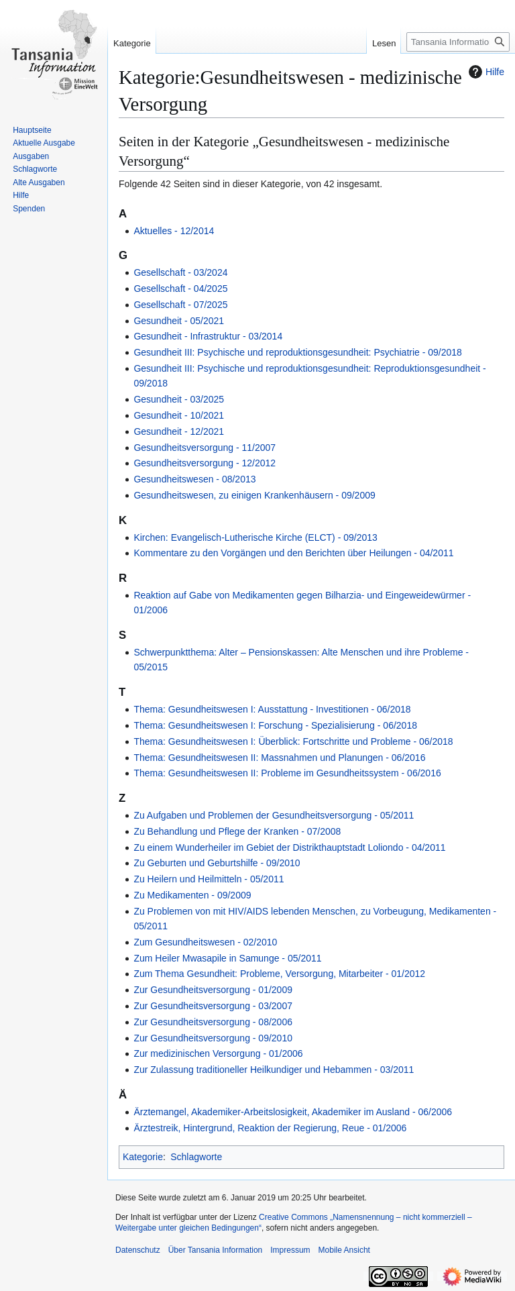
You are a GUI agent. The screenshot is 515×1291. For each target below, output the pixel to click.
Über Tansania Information (215, 1250)
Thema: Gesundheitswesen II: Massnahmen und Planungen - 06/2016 (279, 757)
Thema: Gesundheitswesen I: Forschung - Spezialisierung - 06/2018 (275, 725)
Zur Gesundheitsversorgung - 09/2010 (212, 1038)
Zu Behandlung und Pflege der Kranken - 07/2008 (237, 831)
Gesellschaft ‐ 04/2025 (180, 288)
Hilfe (484, 72)
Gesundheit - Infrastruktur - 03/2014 (207, 336)
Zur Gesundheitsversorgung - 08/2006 (212, 1022)
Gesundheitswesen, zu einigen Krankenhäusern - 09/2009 (254, 495)
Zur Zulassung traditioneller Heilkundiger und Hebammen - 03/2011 (273, 1069)
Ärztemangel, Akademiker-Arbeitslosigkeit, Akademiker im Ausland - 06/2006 (292, 1111)
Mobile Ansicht (344, 1250)
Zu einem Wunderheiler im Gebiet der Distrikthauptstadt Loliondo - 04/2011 (289, 847)
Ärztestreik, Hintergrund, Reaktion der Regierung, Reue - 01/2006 (269, 1128)
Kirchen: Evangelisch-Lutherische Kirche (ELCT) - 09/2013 (255, 537)
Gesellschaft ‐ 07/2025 (180, 304)
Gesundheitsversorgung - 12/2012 (204, 463)
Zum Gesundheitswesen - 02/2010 (205, 942)
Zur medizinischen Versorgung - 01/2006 (217, 1053)
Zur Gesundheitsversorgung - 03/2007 (212, 1005)
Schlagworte (196, 1156)
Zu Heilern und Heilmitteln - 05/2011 (208, 879)
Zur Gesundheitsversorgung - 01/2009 (212, 989)
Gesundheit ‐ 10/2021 (178, 415)
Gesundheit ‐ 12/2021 (178, 431)
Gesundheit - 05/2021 (178, 320)
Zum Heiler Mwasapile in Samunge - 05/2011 (227, 958)
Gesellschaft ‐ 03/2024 (180, 272)
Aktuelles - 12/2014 (173, 230)
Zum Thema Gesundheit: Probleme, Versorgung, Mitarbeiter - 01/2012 (279, 973)
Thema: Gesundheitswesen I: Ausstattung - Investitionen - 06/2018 (271, 709)
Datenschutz (137, 1250)
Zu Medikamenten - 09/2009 (192, 895)
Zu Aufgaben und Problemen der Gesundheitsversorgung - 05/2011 (273, 815)
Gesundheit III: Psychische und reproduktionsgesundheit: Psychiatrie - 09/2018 (297, 352)
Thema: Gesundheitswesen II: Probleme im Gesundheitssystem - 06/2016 (287, 773)
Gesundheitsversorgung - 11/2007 (204, 447)
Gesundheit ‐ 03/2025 (178, 399)
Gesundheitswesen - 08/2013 (194, 479)
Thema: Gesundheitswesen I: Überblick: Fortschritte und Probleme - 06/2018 (293, 741)
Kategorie (143, 1156)
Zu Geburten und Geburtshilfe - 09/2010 (216, 863)
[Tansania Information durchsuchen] (458, 42)
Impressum (290, 1250)
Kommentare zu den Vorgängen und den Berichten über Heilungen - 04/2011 (293, 553)
